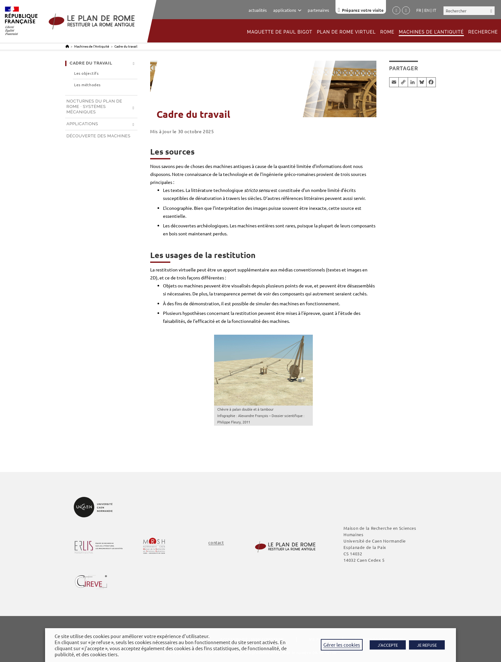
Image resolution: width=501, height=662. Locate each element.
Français (418, 10)
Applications (82, 123)
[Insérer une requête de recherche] (469, 10)
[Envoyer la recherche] (491, 10)
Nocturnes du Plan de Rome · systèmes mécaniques (94, 106)
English (426, 10)
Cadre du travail (125, 46)
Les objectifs (86, 73)
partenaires (318, 10)
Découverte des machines (98, 135)
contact (216, 542)
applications (287, 10)
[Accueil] (67, 46)
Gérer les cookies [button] (341, 645)
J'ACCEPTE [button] (388, 645)
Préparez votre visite (363, 10)
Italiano (434, 10)
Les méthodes (87, 84)
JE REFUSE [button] (427, 645)
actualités (258, 10)
